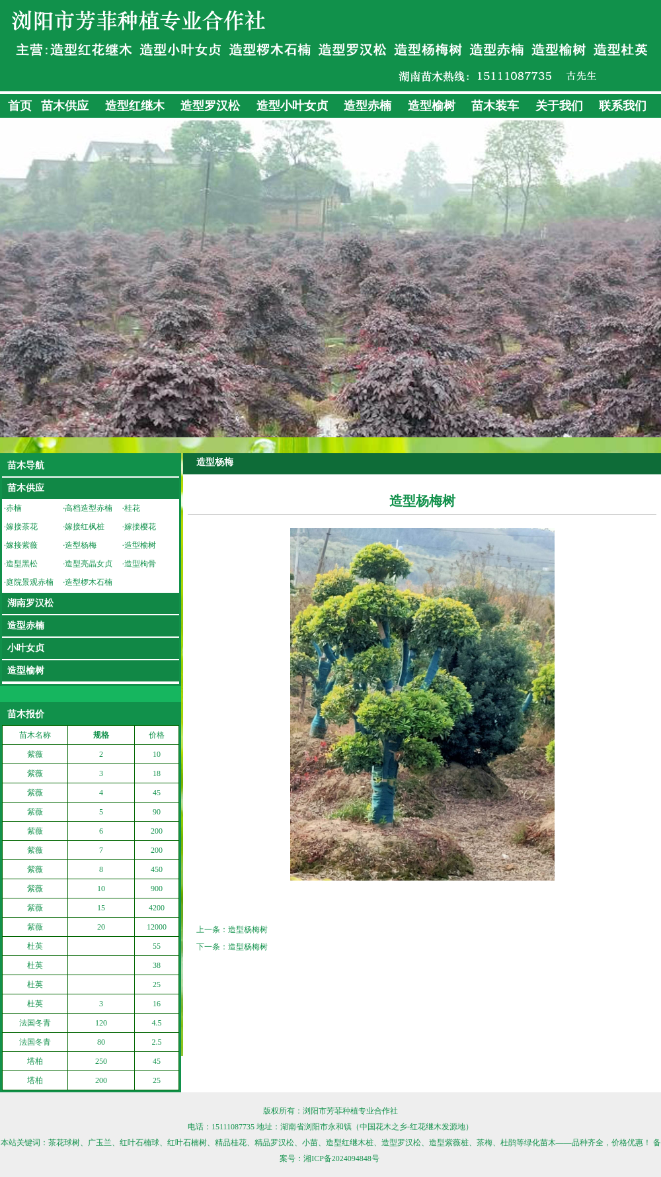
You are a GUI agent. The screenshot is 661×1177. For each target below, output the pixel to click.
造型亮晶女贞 (88, 563)
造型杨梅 (81, 545)
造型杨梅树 (248, 929)
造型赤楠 (367, 105)
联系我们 (622, 105)
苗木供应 (65, 105)
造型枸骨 (140, 563)
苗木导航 (25, 465)
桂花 (132, 508)
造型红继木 (135, 105)
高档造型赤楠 (88, 508)
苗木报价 (25, 714)
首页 (20, 105)
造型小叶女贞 (292, 105)
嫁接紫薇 (22, 545)
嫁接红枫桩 (84, 526)
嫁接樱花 (140, 526)
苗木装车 (495, 105)
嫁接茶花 (22, 526)
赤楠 (14, 508)
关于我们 (559, 105)
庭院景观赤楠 (30, 582)
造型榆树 (431, 105)
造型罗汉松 (210, 105)
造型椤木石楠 (88, 582)
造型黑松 (22, 563)
